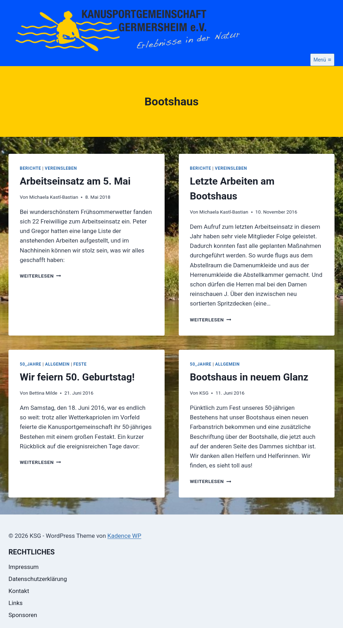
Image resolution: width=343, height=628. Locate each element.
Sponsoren (22, 614)
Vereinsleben (61, 168)
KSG (203, 393)
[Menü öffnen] (322, 59)
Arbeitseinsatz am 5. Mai (75, 181)
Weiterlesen (40, 276)
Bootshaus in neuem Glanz (249, 377)
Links (15, 602)
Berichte (30, 168)
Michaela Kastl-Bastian (53, 197)
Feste (80, 364)
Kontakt (18, 590)
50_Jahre (30, 364)
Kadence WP (124, 535)
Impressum (23, 566)
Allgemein (57, 364)
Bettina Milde (43, 393)
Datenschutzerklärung (37, 578)
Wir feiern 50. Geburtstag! (77, 377)
